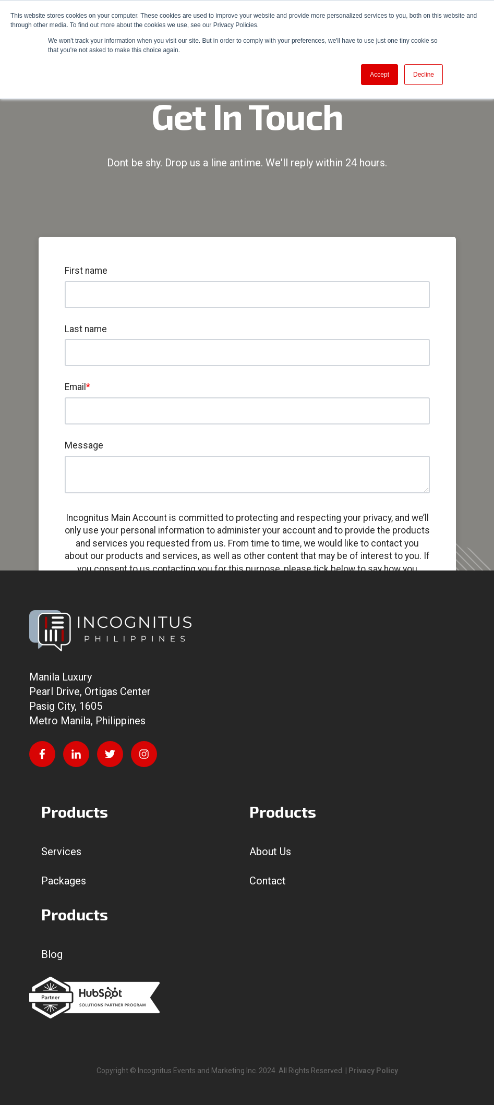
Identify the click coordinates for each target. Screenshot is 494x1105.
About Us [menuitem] (270, 851)
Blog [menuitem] (52, 954)
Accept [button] (379, 74)
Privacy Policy (373, 1070)
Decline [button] (423, 74)
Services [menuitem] (61, 851)
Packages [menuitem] (63, 881)
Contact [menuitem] (267, 881)
